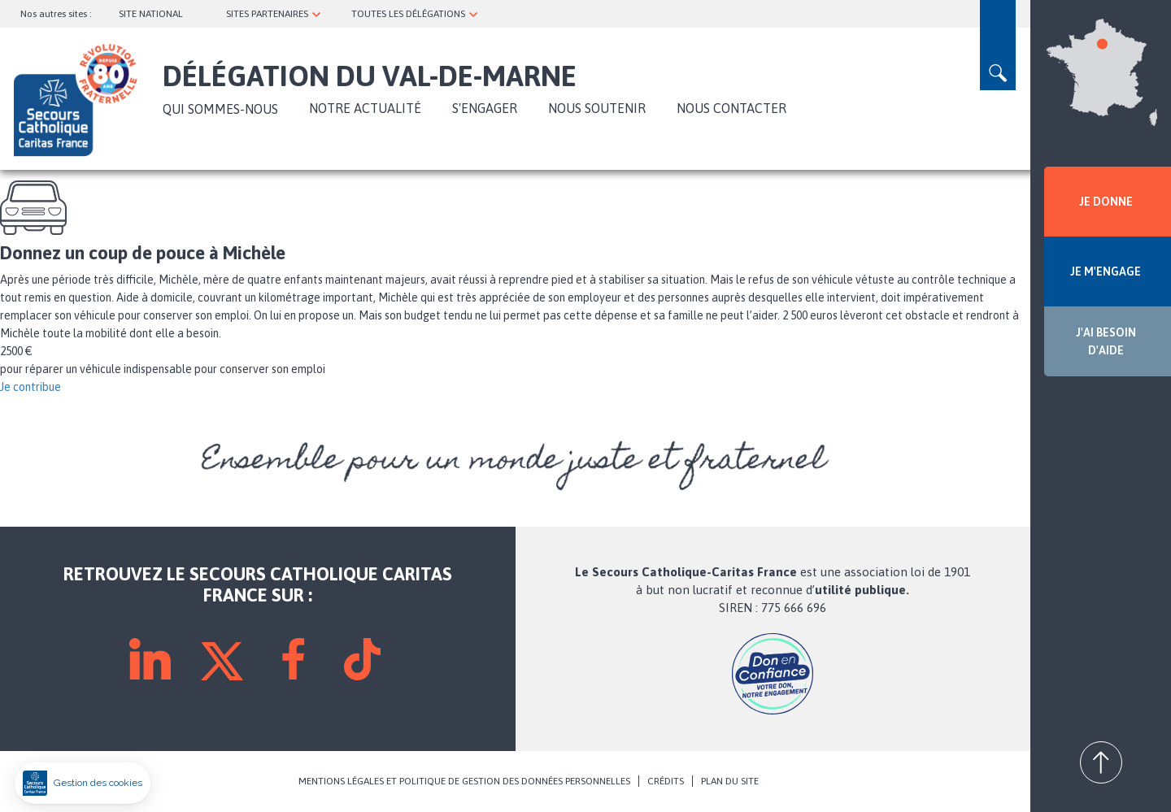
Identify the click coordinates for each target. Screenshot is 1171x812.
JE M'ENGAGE (1105, 271)
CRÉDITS (665, 781)
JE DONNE (1106, 201)
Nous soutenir (597, 108)
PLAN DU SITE (730, 781)
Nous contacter (731, 108)
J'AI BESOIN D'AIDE (1106, 341)
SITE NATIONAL (151, 14)
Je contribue (30, 386)
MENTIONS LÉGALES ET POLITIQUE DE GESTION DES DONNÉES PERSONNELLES (464, 781)
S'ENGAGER (484, 108)
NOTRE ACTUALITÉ (365, 108)
